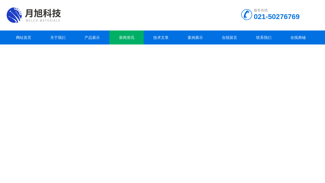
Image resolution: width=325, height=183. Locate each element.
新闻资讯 (126, 37)
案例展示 (195, 37)
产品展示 (92, 37)
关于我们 (58, 37)
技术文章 (161, 37)
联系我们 (263, 37)
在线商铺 (298, 37)
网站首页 (23, 37)
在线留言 (229, 37)
